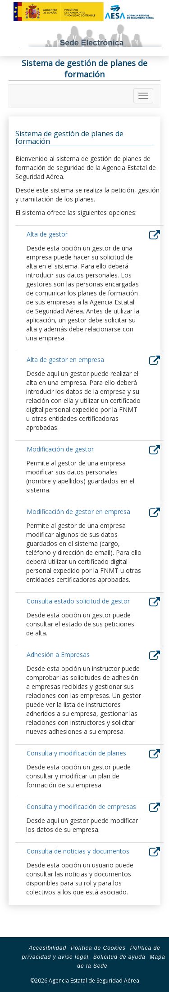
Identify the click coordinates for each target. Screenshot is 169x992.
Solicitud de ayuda (119, 957)
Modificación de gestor (60, 449)
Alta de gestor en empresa (65, 359)
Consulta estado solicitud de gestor (78, 601)
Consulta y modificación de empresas (81, 806)
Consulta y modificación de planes (76, 753)
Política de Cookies (98, 948)
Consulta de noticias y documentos (78, 851)
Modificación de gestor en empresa (78, 511)
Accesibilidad (47, 948)
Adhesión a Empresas (58, 654)
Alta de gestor (47, 234)
